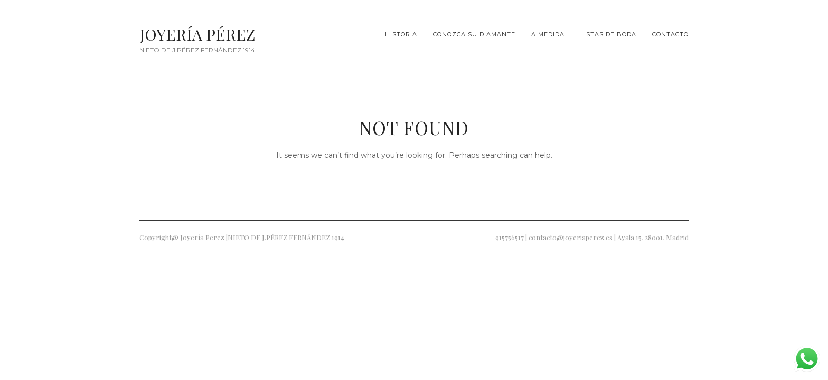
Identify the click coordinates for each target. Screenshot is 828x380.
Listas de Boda (608, 34)
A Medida (547, 34)
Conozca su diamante (474, 34)
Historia (401, 34)
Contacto (670, 34)
